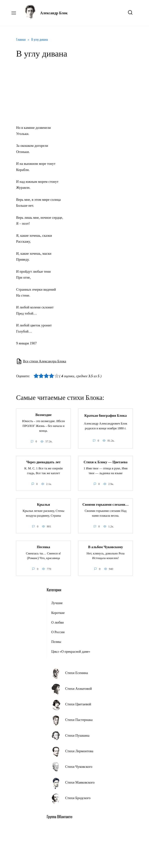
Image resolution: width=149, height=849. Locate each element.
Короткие (57, 613)
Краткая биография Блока (105, 415)
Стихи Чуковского (78, 766)
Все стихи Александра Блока (44, 361)
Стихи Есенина (76, 673)
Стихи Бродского (77, 798)
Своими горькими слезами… (105, 504)
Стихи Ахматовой (78, 688)
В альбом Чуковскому (105, 547)
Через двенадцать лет (43, 462)
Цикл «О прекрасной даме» (70, 651)
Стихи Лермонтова (79, 751)
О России (57, 632)
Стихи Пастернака (78, 719)
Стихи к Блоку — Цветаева (106, 462)
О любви (57, 622)
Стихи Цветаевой (78, 704)
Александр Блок (54, 13)
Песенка (43, 547)
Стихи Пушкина (77, 735)
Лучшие (56, 603)
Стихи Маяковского (80, 782)
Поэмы (56, 642)
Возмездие (43, 415)
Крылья (43, 504)
